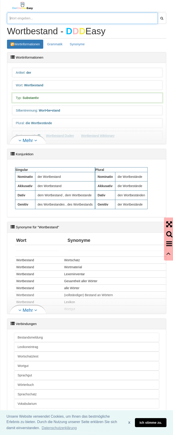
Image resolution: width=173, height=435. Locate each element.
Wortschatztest (28, 356)
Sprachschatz (27, 394)
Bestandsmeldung (30, 337)
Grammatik (54, 44)
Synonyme (77, 44)
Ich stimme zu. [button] (151, 422)
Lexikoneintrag (28, 347)
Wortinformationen (27, 44)
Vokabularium (27, 403)
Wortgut (23, 366)
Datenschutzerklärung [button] (59, 428)
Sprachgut (25, 375)
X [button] (129, 422)
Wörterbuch (26, 385)
